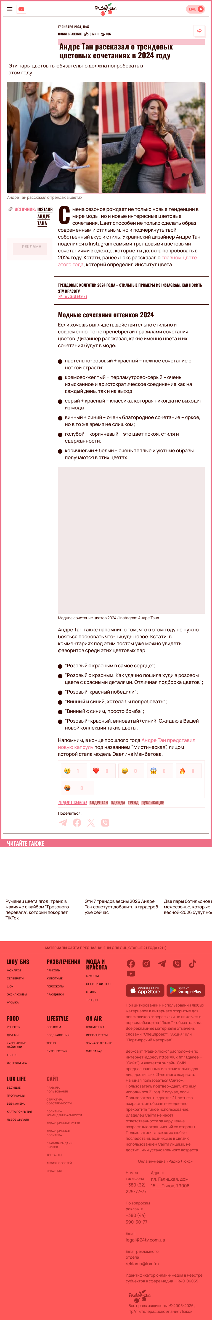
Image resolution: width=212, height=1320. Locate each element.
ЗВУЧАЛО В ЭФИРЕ (99, 1043)
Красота (92, 976)
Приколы (53, 970)
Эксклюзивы (17, 994)
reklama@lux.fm (142, 1264)
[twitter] (91, 823)
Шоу (10, 986)
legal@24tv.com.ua (145, 1240)
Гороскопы (55, 986)
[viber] (105, 823)
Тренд (133, 803)
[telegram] (63, 823)
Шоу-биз (18, 961)
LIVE (192, 9)
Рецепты (13, 1027)
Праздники (54, 994)
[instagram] (146, 964)
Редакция (54, 1171)
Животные (54, 978)
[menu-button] (9, 9)
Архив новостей (59, 1163)
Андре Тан (98, 803)
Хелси (12, 1055)
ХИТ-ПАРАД (94, 1051)
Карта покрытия (19, 1111)
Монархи (14, 970)
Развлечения (63, 961)
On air (94, 1018)
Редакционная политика (58, 1133)
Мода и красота (72, 803)
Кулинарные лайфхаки (16, 1045)
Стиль (91, 992)
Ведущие (14, 1087)
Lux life (16, 1078)
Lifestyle (57, 1018)
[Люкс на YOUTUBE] (21, 9)
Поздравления (57, 1035)
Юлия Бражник (70, 34)
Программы (16, 1095)
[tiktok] (193, 964)
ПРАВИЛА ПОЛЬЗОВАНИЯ (57, 1089)
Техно (51, 1043)
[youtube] (131, 974)
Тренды (92, 1000)
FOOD (13, 1018)
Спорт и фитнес (98, 984)
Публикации (152, 803)
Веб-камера (16, 1103)
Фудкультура (17, 1063)
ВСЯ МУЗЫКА (95, 1027)
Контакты (54, 1155)
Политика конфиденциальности (63, 1113)
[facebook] (77, 823)
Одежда (118, 803)
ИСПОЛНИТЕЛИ (97, 1035)
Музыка (13, 1002)
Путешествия (56, 1051)
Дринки (12, 1035)
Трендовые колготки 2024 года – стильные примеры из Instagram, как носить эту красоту (130, 288)
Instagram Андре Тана (48, 216)
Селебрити (15, 978)
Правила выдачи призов (59, 1145)
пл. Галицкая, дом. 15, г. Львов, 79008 (170, 1182)
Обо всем (53, 1027)
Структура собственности (58, 1101)
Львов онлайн (18, 1120)
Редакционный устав (63, 1123)
